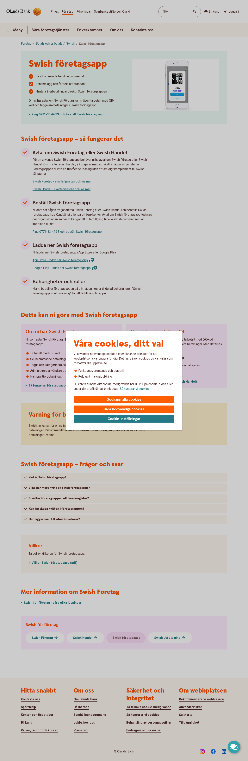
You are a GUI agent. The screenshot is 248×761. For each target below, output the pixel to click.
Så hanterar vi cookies (135, 389)
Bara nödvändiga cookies (124, 409)
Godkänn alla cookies (124, 399)
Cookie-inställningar (124, 419)
